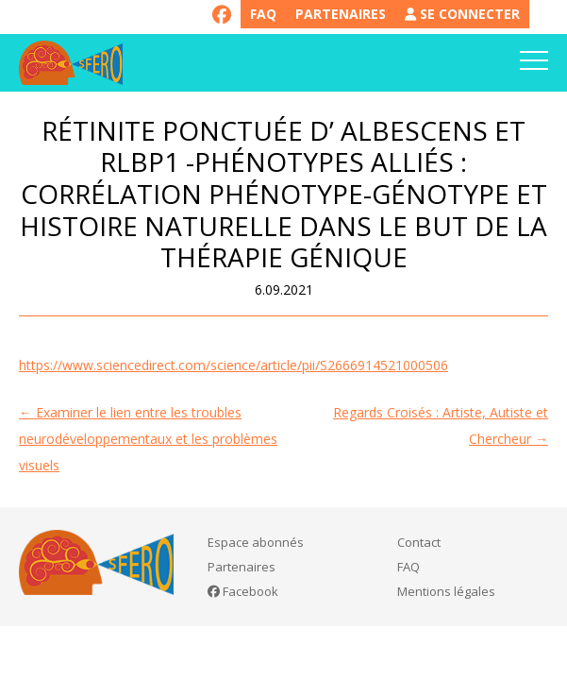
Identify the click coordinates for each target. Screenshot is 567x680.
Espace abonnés (256, 542)
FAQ (263, 14)
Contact (419, 542)
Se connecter (462, 14)
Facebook (243, 591)
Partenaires (340, 14)
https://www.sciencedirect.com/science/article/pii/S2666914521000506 (233, 365)
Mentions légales (446, 591)
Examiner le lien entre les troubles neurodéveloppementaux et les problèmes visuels (148, 438)
